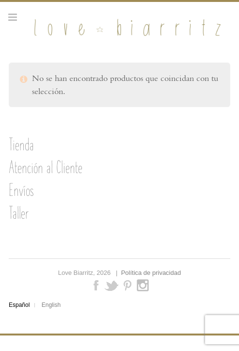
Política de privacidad (151, 272)
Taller (19, 213)
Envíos (21, 190)
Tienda (21, 144)
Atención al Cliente (45, 167)
